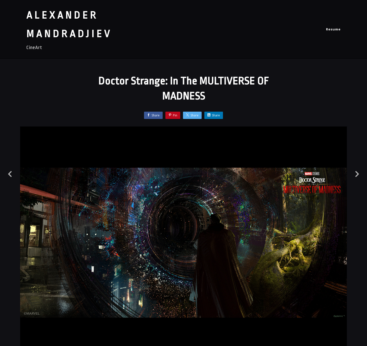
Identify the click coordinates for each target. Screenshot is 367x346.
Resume (333, 29)
